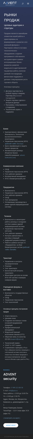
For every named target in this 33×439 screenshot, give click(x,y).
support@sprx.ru (17, 339)
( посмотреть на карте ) (11, 418)
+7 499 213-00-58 (17, 388)
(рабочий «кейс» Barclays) (14, 144)
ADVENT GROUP (11, 425)
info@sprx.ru (13, 391)
